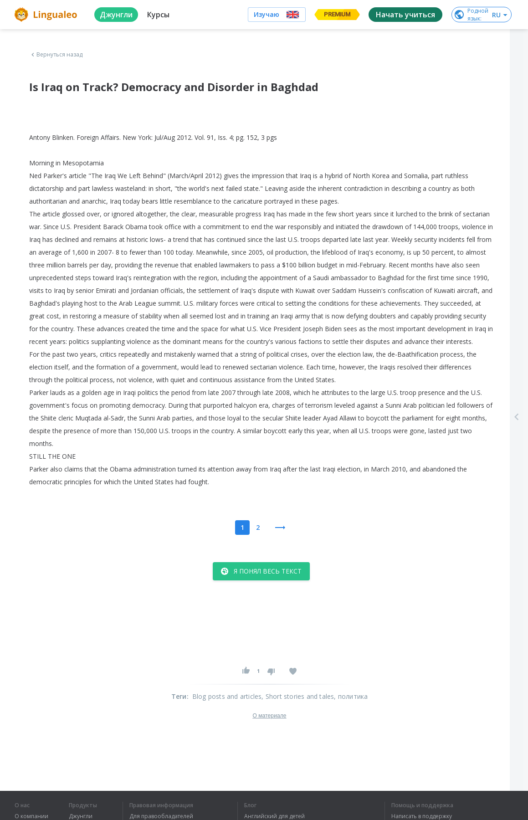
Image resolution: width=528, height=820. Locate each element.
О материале (269, 715)
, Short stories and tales (297, 696)
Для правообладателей (161, 816)
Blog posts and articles (227, 696)
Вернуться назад (56, 54)
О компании (31, 816)
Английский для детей (274, 816)
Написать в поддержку (421, 816)
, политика (351, 696)
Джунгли (80, 816)
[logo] (47, 14)
